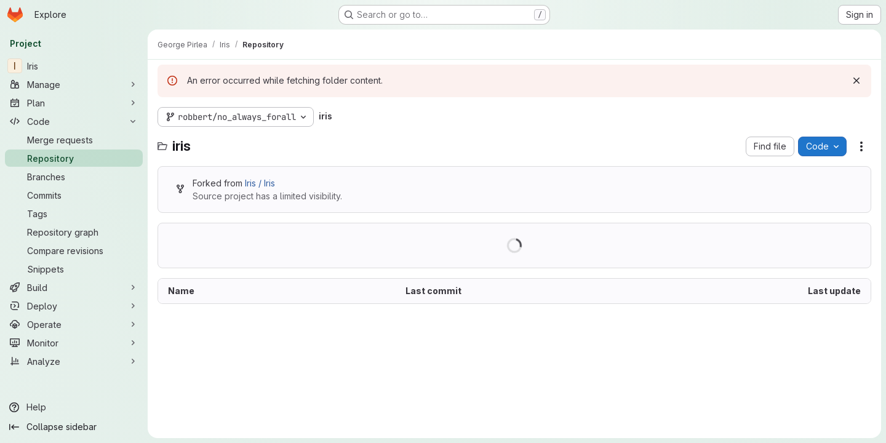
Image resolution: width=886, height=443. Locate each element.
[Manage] (74, 84)
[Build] (74, 287)
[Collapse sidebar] (74, 427)
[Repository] (74, 158)
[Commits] (74, 195)
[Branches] (74, 176)
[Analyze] (74, 361)
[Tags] (74, 213)
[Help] (74, 407)
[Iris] (74, 65)
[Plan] (74, 102)
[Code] (74, 121)
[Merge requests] (74, 139)
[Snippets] (74, 268)
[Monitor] (74, 342)
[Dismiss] (856, 80)
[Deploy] (74, 305)
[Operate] (74, 324)
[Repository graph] (74, 232)
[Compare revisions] (74, 250)
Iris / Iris (260, 183)
